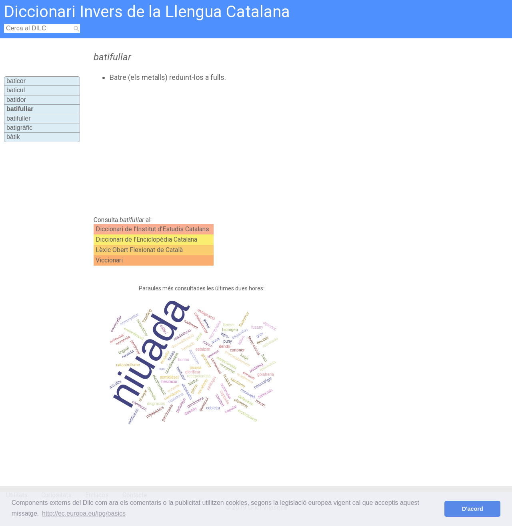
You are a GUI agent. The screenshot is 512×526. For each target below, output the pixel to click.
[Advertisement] (236, 149)
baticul (15, 90)
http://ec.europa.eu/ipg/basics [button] (84, 513)
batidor (16, 99)
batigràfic (19, 127)
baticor (16, 80)
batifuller (18, 118)
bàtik (13, 136)
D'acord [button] (472, 509)
